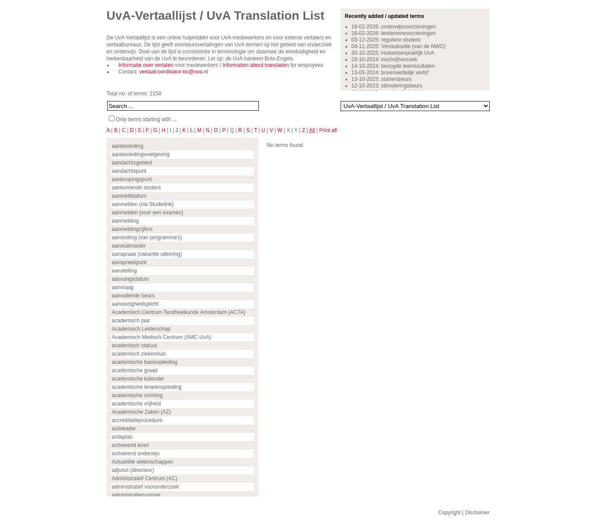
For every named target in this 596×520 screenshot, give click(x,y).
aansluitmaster (129, 246)
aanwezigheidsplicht (135, 304)
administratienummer (136, 495)
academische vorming (137, 395)
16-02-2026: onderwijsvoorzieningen (394, 27)
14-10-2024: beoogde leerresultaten (393, 66)
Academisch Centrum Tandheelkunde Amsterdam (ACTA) (179, 312)
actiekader (124, 429)
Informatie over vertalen (146, 65)
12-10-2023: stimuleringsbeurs (387, 86)
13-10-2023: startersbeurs (382, 79)
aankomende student (136, 188)
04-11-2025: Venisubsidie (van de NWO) (399, 46)
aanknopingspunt (132, 179)
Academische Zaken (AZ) (141, 412)
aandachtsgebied (132, 163)
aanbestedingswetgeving (141, 154)
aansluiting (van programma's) (147, 237)
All (312, 130)
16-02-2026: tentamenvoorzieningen (394, 33)
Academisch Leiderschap (141, 329)
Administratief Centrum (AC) (145, 478)
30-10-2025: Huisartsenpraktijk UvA (393, 53)
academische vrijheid (136, 404)
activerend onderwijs (136, 453)
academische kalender (138, 379)
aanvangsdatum (130, 279)
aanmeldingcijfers (132, 229)
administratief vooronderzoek (145, 487)
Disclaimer (477, 513)
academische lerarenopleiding (146, 387)
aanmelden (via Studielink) (143, 204)
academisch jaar (131, 321)
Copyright (449, 513)
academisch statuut (134, 345)
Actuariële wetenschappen (143, 462)
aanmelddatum (129, 196)
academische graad (135, 370)
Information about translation (256, 65)
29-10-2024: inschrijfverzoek (385, 59)
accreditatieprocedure (137, 420)
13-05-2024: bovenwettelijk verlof (390, 73)
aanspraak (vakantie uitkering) (147, 254)
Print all (328, 130)
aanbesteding (127, 146)
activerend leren (130, 445)
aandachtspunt (129, 171)
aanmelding (125, 221)
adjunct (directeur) (133, 470)
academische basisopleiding (145, 362)
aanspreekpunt (129, 262)
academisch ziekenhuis (139, 354)
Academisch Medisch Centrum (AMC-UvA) (161, 337)
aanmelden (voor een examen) (147, 212)
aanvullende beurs (133, 296)
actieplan (122, 437)
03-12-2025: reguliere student (386, 40)
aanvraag (123, 287)
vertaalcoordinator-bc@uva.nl (173, 72)
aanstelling (124, 271)
